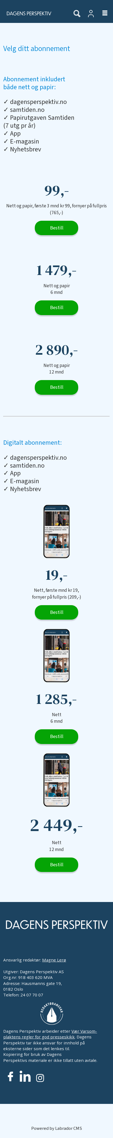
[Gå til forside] (33, 13)
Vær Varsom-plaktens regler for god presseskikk (50, 1034)
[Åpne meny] (101, 13)
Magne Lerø (54, 960)
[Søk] (77, 14)
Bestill (56, 227)
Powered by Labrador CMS (56, 1128)
